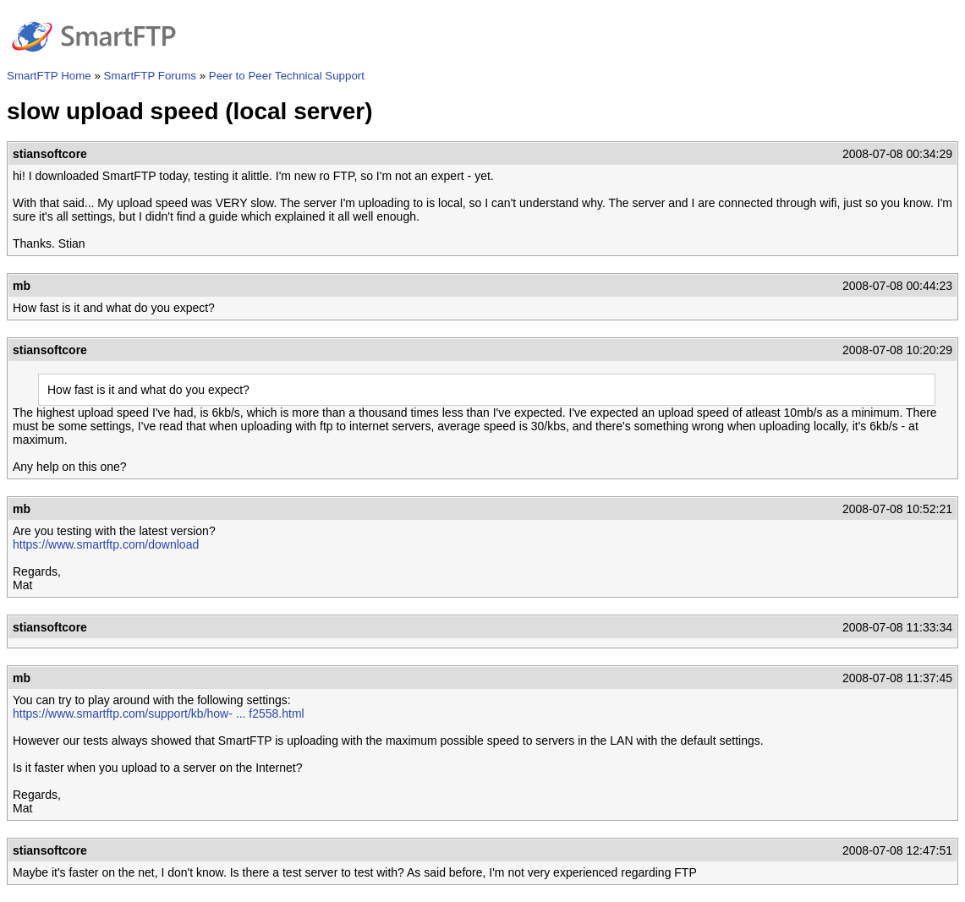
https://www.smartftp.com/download (106, 544)
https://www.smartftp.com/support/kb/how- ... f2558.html (158, 713)
